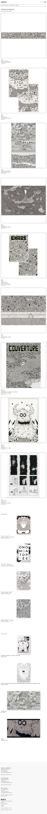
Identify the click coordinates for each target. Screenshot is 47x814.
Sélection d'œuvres (5, 5)
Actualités (17, 5)
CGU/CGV (3, 802)
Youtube (5, 799)
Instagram (3, 799)
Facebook (1, 799)
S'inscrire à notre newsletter (6, 801)
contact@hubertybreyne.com (6, 772)
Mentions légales (4, 803)
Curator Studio (8, 809)
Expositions (11, 5)
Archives (2, 806)
